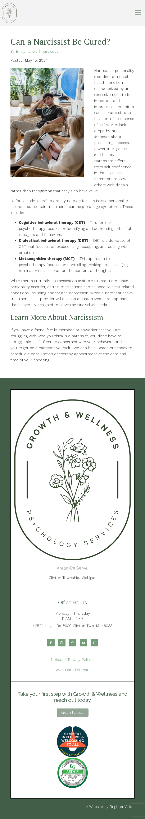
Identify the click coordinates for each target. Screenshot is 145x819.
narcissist (50, 51)
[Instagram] (61, 642)
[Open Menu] (138, 13)
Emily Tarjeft (26, 51)
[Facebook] (51, 642)
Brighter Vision (122, 806)
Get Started (72, 713)
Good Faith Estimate (72, 670)
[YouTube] (83, 642)
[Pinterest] (72, 642)
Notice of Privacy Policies (72, 659)
